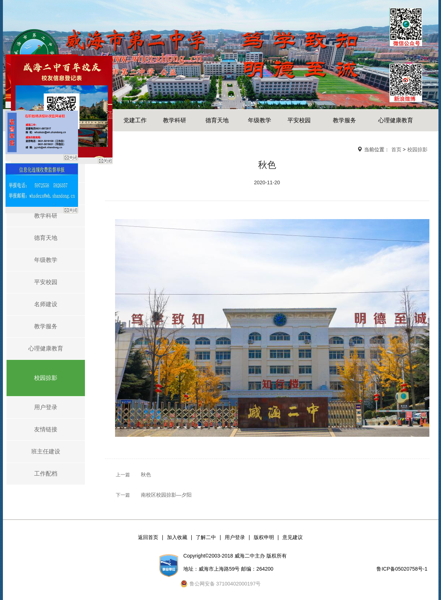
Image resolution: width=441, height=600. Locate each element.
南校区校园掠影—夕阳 (166, 495)
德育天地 (217, 120)
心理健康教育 (395, 120)
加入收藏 (177, 537)
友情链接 (45, 429)
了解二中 (206, 537)
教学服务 (344, 120)
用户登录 (45, 407)
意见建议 (292, 537)
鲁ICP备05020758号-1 (401, 569)
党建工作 (135, 120)
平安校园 (299, 120)
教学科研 (174, 120)
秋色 (146, 474)
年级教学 (259, 120)
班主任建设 (45, 451)
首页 (396, 149)
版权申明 (264, 537)
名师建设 (45, 304)
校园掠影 (45, 378)
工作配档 (45, 473)
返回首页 (148, 537)
